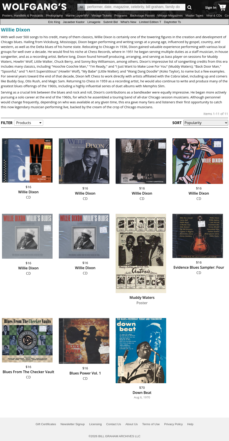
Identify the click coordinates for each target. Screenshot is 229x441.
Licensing (95, 424)
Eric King (54, 22)
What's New (128, 22)
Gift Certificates (46, 424)
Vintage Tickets (101, 15)
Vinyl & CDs (214, 15)
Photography (54, 15)
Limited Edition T (150, 22)
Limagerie (94, 22)
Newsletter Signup (72, 424)
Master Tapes (194, 15)
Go (189, 7)
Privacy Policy (173, 424)
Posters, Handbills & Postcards (22, 15)
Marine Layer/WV (77, 15)
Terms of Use (151, 424)
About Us (131, 424)
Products (23, 122)
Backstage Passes (142, 15)
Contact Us (113, 424)
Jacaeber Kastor (74, 22)
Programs (120, 15)
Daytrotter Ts (172, 22)
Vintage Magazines (170, 15)
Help (190, 424)
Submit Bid (110, 22)
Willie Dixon (15, 29)
